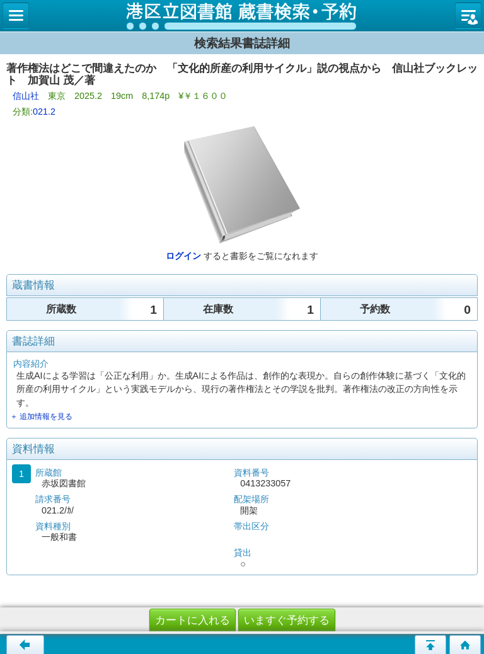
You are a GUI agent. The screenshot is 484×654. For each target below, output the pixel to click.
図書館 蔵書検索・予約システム (242, 16)
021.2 (44, 111)
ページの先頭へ (430, 644)
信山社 (26, 96)
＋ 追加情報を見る (41, 416)
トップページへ (465, 644)
